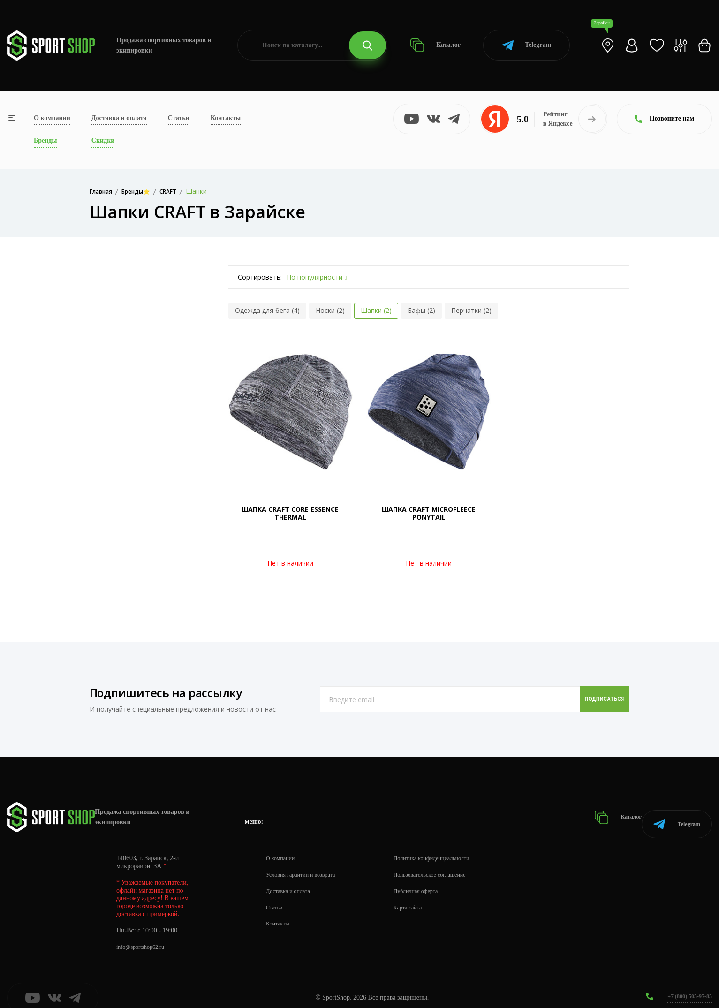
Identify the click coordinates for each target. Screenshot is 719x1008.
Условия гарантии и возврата (306, 862)
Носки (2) (330, 310)
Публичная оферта (432, 879)
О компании (52, 117)
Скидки (102, 140)
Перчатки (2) (471, 310)
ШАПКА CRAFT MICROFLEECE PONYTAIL (429, 513)
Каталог (435, 45)
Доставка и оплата (119, 117)
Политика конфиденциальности (450, 846)
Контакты (226, 117)
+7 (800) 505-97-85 (686, 984)
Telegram (526, 45)
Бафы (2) (421, 310)
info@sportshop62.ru (144, 935)
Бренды (45, 140)
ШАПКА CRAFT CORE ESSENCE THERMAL (290, 513)
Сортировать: (260, 277)
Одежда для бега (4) (267, 310)
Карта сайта (422, 895)
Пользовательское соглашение (448, 862)
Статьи (178, 117)
